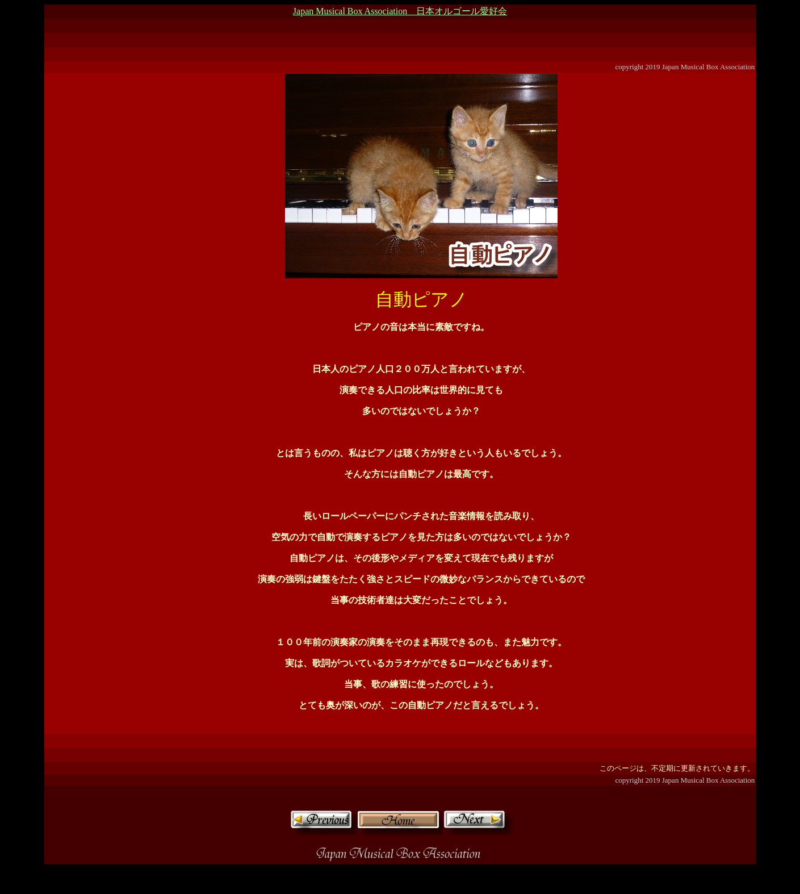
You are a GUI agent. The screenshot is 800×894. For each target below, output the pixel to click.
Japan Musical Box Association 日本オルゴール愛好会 (400, 11)
